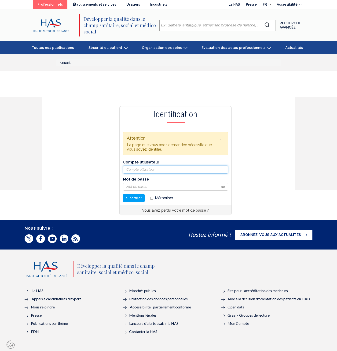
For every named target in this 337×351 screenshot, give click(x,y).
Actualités (294, 48)
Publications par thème (49, 323)
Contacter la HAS (143, 331)
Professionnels (50, 4)
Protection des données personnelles (158, 299)
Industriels (158, 4)
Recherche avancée (290, 25)
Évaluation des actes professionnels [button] (233, 48)
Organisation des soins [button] (162, 48)
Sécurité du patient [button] (105, 48)
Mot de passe (136, 179)
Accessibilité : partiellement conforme (160, 307)
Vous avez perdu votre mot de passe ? (175, 210)
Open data (235, 307)
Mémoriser (161, 198)
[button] (220, 139)
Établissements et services (94, 4)
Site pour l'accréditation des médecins (257, 290)
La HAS (234, 4)
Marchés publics (143, 290)
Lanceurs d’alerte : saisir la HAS (154, 323)
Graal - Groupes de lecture (248, 315)
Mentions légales (143, 315)
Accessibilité (287, 4)
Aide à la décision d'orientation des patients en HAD (268, 299)
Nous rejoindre (43, 307)
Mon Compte (238, 323)
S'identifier (134, 198)
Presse (251, 4)
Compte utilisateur (141, 162)
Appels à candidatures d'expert (56, 299)
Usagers (133, 4)
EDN (35, 331)
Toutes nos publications (53, 48)
